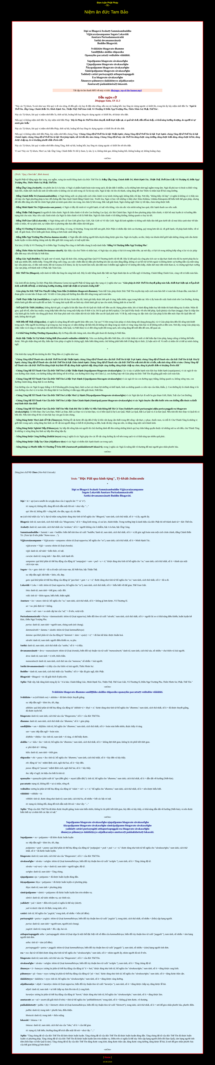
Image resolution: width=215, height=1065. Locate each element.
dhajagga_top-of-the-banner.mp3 (126, 90)
